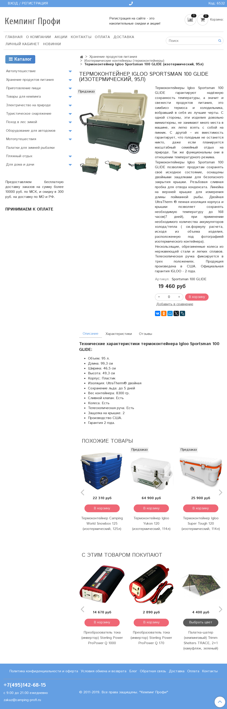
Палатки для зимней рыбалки (30, 147)
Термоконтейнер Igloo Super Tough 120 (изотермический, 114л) (201, 523)
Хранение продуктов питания (113, 56)
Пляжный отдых (19, 156)
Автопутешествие (21, 71)
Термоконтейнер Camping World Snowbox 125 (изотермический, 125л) (102, 523)
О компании (38, 37)
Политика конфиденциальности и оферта (43, 671)
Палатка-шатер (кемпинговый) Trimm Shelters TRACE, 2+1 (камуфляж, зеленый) (200, 640)
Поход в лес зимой (21, 122)
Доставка (124, 37)
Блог (133, 671)
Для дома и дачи (20, 164)
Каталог (20, 59)
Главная (14, 37)
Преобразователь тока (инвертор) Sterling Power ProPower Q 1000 (102, 638)
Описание (90, 333)
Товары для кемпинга (23, 96)
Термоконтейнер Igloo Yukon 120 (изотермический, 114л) (151, 523)
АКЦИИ (61, 37)
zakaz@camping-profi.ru (22, 700)
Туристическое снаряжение (28, 113)
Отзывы (145, 333)
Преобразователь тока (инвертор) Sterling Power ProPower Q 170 (151, 638)
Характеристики (119, 333)
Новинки (52, 44)
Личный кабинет (22, 44)
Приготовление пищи (23, 88)
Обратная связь (153, 671)
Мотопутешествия (21, 139)
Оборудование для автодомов (30, 130)
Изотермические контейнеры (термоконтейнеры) (124, 60)
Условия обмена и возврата (103, 671)
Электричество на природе (28, 105)
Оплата (102, 37)
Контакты (81, 37)
